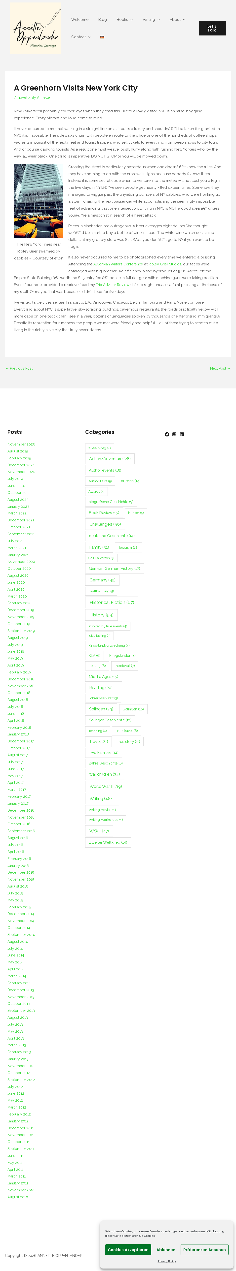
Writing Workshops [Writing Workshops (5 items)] (106, 820)
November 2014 (21, 921)
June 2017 (16, 769)
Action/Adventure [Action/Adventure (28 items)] (110, 458)
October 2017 (19, 748)
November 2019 (21, 617)
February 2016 (19, 859)
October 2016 (19, 824)
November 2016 (21, 817)
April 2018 (15, 721)
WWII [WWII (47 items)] (99, 831)
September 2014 (21, 935)
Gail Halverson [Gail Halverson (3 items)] (101, 558)
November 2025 (21, 445)
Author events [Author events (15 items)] (105, 470)
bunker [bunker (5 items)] (136, 513)
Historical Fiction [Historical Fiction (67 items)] (112, 602)
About (166, 19)
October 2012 (19, 1073)
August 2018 (18, 700)
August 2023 (18, 500)
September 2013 (21, 1011)
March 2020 (17, 596)
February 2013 (19, 1052)
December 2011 (20, 1128)
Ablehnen (166, 1249)
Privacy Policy (167, 1261)
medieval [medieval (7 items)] (125, 666)
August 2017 (18, 755)
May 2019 (15, 659)
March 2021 (17, 548)
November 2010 (21, 1190)
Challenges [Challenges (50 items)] (105, 524)
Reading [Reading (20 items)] (101, 688)
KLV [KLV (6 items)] (94, 656)
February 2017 (19, 797)
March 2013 (17, 1045)
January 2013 (18, 1059)
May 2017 (15, 776)
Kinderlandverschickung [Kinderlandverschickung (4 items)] (109, 646)
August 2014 (18, 942)
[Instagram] (177, 434)
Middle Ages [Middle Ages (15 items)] (103, 677)
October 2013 (19, 1004)
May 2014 (15, 962)
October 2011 (19, 1142)
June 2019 (16, 652)
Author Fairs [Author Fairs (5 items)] (100, 481)
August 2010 (18, 1197)
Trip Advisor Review (113, 285)
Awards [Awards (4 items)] (96, 492)
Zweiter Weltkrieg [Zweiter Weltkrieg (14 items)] (108, 843)
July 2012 (15, 1087)
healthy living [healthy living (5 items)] (101, 591)
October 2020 (19, 569)
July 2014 (15, 949)
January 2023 (19, 507)
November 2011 (20, 1135)
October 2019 (19, 624)
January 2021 (18, 555)
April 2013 (15, 1038)
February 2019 (19, 672)
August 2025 (18, 451)
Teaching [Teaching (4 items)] (97, 731)
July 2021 (15, 541)
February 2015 (19, 907)
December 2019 (21, 610)
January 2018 (18, 734)
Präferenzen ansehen (204, 1249)
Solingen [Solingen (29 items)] (101, 709)
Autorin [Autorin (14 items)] (131, 481)
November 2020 (21, 562)
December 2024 (21, 465)
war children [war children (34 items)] (104, 774)
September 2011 (21, 1149)
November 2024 (21, 472)
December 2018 (21, 679)
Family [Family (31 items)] (99, 547)
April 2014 (15, 969)
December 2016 (21, 810)
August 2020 (18, 576)
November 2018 (21, 686)
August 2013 (18, 1018)
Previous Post (19, 368)
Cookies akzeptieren (128, 1249)
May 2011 (15, 1163)
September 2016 (21, 831)
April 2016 (16, 852)
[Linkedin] (187, 434)
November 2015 (21, 880)
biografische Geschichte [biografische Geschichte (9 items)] (111, 502)
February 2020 (20, 603)
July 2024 (15, 479)
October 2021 (19, 527)
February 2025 (19, 458)
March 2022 (17, 513)
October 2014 (19, 928)
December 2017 (21, 741)
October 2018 (19, 693)
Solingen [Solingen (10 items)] (133, 709)
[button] (211, 28)
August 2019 (18, 638)
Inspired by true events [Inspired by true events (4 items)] (107, 627)
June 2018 (16, 714)
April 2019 (16, 666)
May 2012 (15, 1101)
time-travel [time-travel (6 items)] (127, 731)
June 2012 (16, 1094)
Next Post (220, 368)
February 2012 (19, 1114)
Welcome (78, 19)
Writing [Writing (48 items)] (100, 798)
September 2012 (21, 1080)
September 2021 (21, 534)
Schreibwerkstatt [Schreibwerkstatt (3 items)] (103, 698)
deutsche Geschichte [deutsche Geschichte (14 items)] (112, 536)
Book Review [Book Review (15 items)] (104, 512)
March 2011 (17, 1177)
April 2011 (15, 1170)
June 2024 (16, 486)
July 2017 (15, 762)
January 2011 (18, 1183)
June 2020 (16, 582)
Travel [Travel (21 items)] (98, 741)
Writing (142, 19)
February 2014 (19, 983)
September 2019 (21, 631)
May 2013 (15, 1031)
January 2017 (18, 803)
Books (118, 19)
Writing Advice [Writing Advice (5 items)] (102, 810)
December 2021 (21, 520)
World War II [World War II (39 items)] (105, 786)
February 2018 (19, 728)
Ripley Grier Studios (169, 264)
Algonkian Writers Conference (119, 264)
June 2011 (15, 1156)
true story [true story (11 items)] (129, 742)
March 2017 (17, 790)
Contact (79, 37)
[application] (124, 19)
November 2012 (21, 1066)
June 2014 (16, 955)
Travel (22, 97)
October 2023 (19, 493)
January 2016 (19, 866)
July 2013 (15, 1024)
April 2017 (15, 783)
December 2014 (21, 914)
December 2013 (21, 990)
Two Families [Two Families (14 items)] (103, 753)
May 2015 (15, 900)
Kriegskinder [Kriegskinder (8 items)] (122, 656)
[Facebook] (167, 434)
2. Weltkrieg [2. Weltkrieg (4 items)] (99, 448)
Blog (99, 19)
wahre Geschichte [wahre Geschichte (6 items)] (106, 764)
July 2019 (15, 645)
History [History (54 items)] (101, 615)
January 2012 (18, 1121)
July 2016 (15, 845)
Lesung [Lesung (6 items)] (97, 666)
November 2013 (21, 997)
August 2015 (18, 887)
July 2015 (15, 893)
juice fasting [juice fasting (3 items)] (99, 636)
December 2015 (21, 873)
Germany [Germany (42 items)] (102, 580)
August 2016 (18, 838)
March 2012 (17, 1108)
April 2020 (16, 589)
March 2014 (17, 976)
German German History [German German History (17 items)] (114, 568)
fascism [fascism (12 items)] (129, 547)
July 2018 (15, 707)
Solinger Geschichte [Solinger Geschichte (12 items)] (110, 720)
